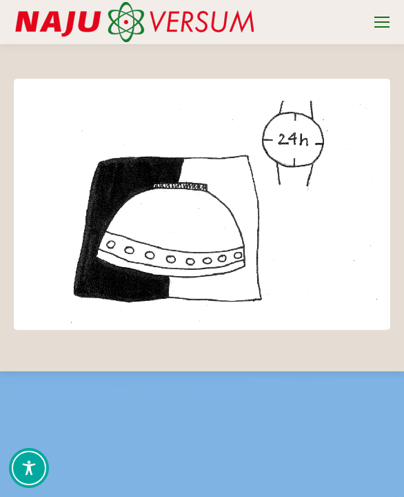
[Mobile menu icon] (382, 22)
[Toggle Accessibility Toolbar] (29, 468)
